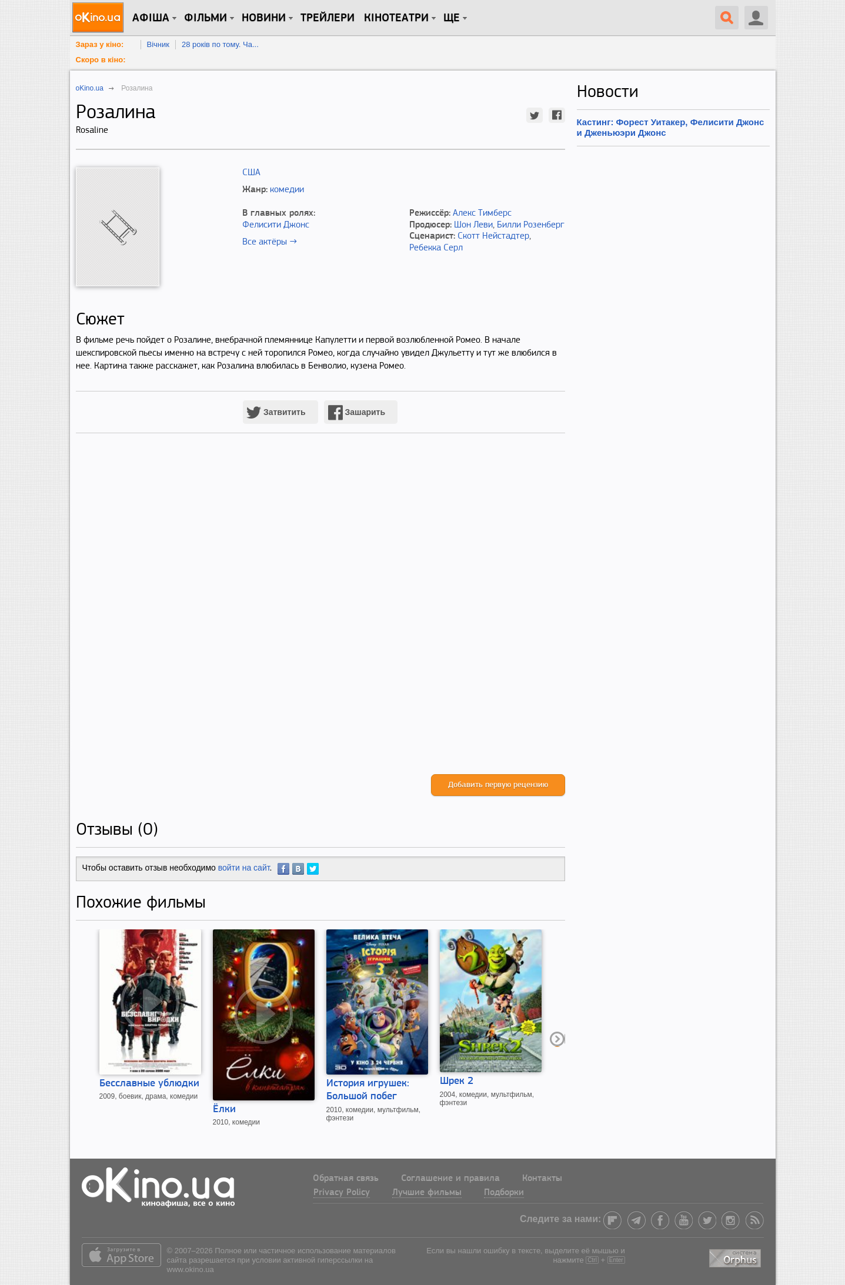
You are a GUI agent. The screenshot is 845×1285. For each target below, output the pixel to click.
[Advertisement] (320, 615)
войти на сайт (244, 867)
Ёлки (224, 1109)
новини (264, 18)
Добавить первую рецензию (498, 785)
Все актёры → (269, 242)
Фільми (205, 18)
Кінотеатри (396, 18)
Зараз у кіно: (100, 44)
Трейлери (327, 18)
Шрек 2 (456, 1081)
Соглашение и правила (450, 1178)
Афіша (150, 18)
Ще (451, 18)
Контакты (542, 1178)
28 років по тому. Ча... (220, 44)
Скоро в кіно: (101, 59)
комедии (287, 190)
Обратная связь (346, 1178)
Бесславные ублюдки (149, 1083)
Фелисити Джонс (275, 225)
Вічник (158, 44)
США (251, 173)
